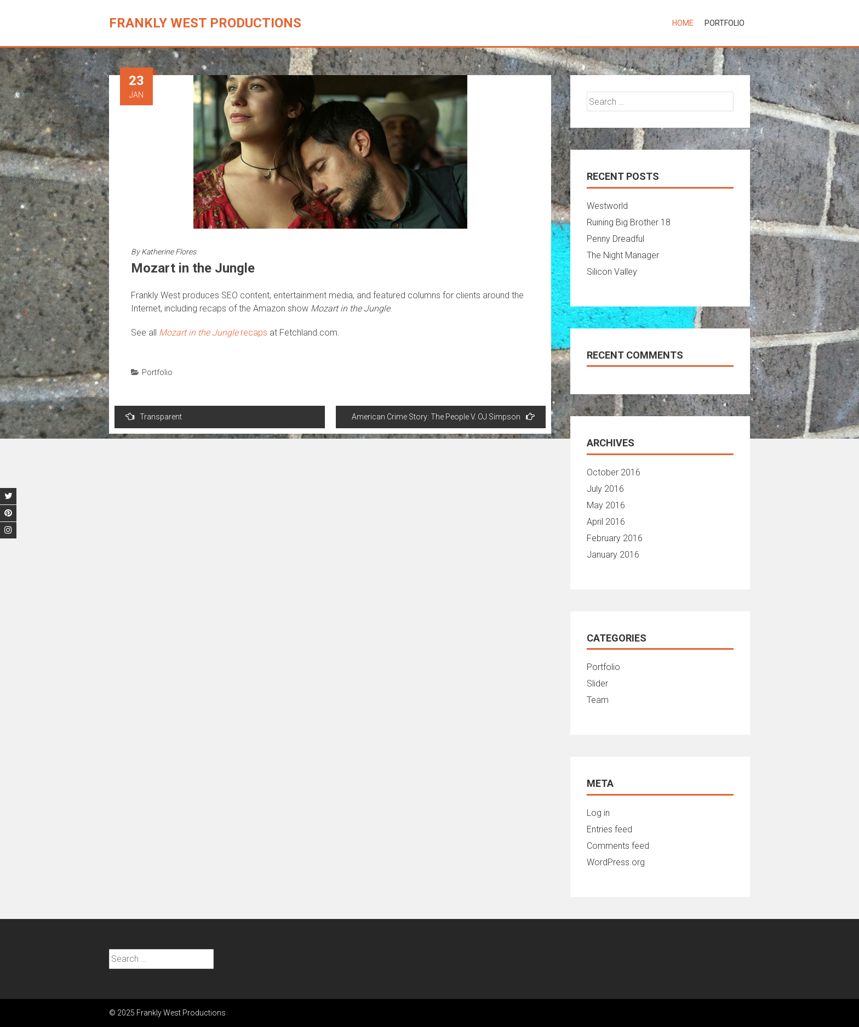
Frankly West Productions (205, 23)
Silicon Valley (612, 271)
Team (598, 700)
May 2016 (606, 505)
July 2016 (605, 489)
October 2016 (613, 472)
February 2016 (615, 538)
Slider (597, 683)
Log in (598, 813)
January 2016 (613, 554)
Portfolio (725, 23)
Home (683, 23)
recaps (213, 332)
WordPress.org (616, 862)
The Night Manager (623, 255)
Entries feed (609, 829)
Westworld (607, 206)
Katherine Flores (168, 251)
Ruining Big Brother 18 (629, 222)
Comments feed (618, 846)
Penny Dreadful (615, 239)
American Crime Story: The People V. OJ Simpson (443, 416)
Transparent (153, 416)
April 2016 (606, 522)
